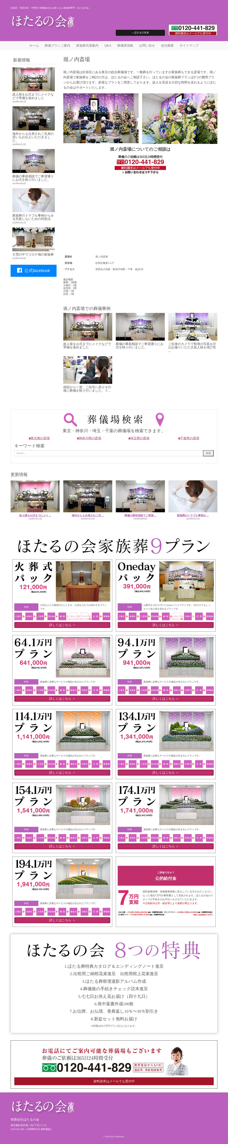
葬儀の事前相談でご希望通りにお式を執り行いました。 (139, 345)
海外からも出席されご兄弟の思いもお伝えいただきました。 (33, 137)
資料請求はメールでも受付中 (114, 1081)
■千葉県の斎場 (188, 438)
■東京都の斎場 (39, 438)
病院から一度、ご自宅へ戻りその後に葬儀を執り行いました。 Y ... (87, 388)
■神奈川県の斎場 (89, 438)
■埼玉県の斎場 (139, 438)
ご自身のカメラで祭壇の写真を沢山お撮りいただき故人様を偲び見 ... (192, 347)
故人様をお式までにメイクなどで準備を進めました (87, 345)
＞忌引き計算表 (140, 32)
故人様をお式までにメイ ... (35, 515)
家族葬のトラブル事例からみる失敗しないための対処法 (33, 217)
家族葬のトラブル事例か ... (193, 515)
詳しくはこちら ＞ (62, 625)
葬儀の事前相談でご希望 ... (140, 515)
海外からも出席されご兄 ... (88, 515)
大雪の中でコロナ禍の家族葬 (33, 254)
